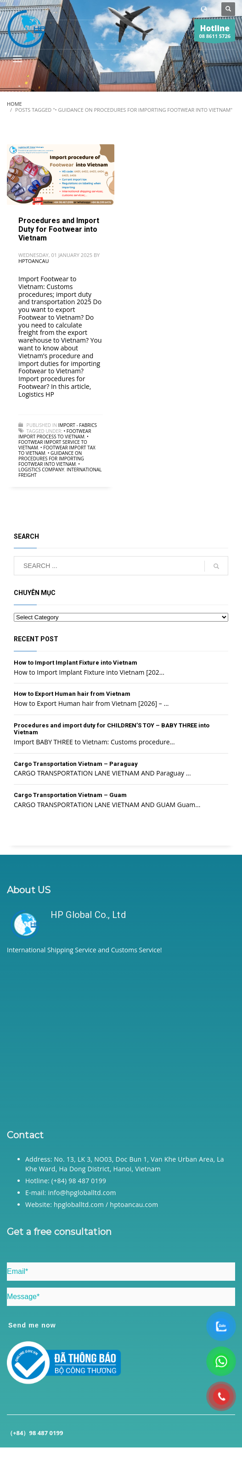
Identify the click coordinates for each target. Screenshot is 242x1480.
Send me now (32, 1325)
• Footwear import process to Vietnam (54, 434)
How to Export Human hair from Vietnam (72, 693)
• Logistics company (49, 467)
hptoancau (33, 260)
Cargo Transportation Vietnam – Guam (70, 795)
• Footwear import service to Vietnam (53, 442)
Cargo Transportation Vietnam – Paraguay (76, 763)
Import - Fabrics (77, 425)
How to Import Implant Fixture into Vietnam (75, 662)
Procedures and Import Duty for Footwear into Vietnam (58, 229)
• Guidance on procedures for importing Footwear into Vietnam (51, 458)
